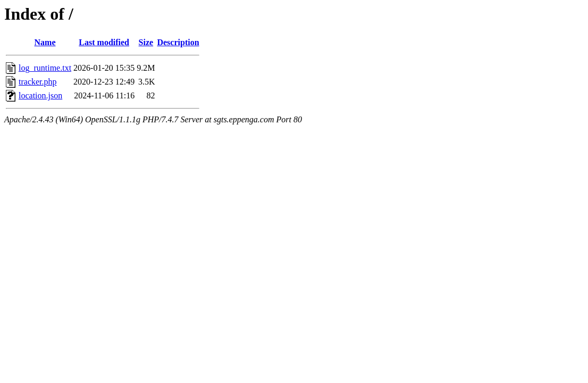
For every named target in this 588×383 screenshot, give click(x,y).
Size (146, 42)
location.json (40, 95)
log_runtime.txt (45, 67)
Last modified (104, 42)
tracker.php (38, 81)
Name (45, 42)
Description (178, 42)
